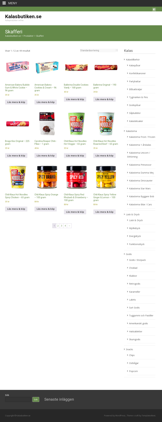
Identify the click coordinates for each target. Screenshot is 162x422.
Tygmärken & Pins (138, 97)
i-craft (136, 415)
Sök (7, 395)
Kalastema (131, 131)
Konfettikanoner (137, 73)
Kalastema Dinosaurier (141, 180)
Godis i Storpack (137, 259)
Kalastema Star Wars (140, 188)
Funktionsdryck (136, 244)
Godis (129, 254)
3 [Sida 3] (61, 225)
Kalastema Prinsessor (140, 164)
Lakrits (132, 299)
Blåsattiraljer (135, 89)
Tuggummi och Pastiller (141, 315)
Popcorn (133, 371)
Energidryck (135, 236)
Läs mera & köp (16, 102)
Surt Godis (134, 307)
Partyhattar (135, 81)
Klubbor (133, 275)
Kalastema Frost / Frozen (142, 136)
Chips (132, 355)
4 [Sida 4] (65, 225)
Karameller (134, 291)
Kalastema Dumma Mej (141, 172)
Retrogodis (134, 283)
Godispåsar (135, 105)
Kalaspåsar (134, 65)
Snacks (129, 349)
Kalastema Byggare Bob (141, 196)
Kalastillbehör (133, 59)
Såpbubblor (135, 113)
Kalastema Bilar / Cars (140, 204)
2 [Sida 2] (58, 225)
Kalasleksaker (136, 121)
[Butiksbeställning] (98, 50)
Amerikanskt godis (138, 323)
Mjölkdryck (134, 228)
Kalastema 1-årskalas (140, 144)
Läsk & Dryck (133, 214)
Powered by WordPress (115, 415)
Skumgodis (134, 339)
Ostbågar (134, 363)
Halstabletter (135, 331)
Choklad (133, 267)
